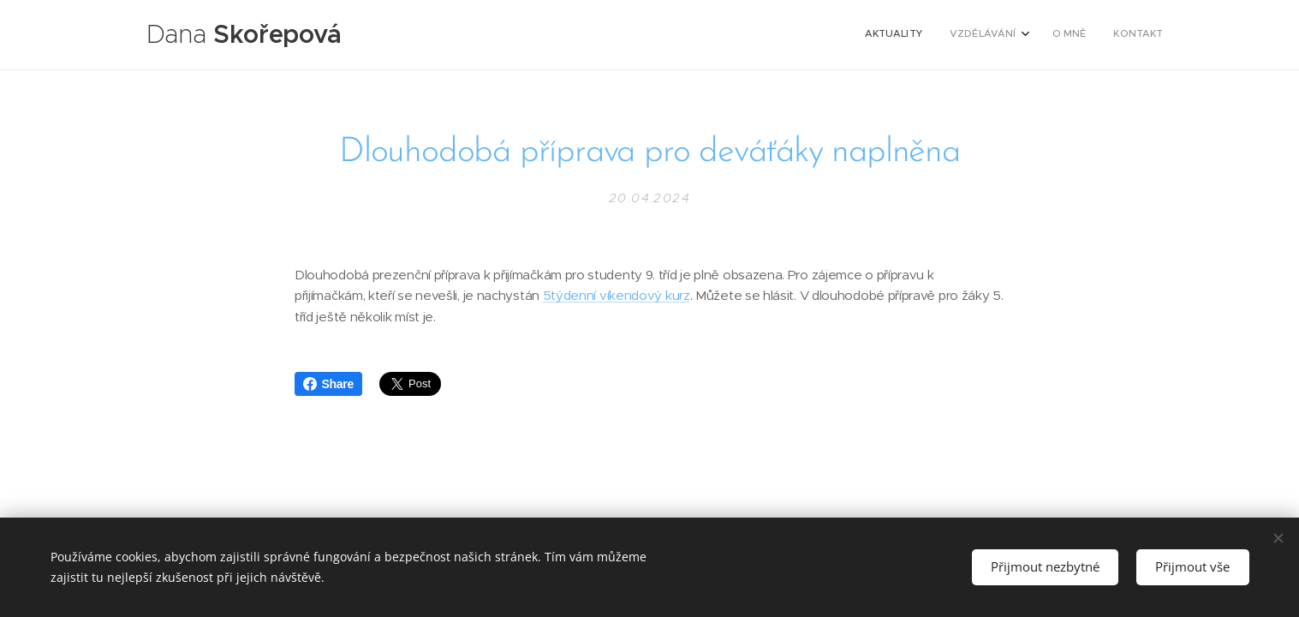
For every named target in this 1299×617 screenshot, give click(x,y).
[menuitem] (1078, 35)
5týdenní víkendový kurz (615, 296)
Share (328, 384)
